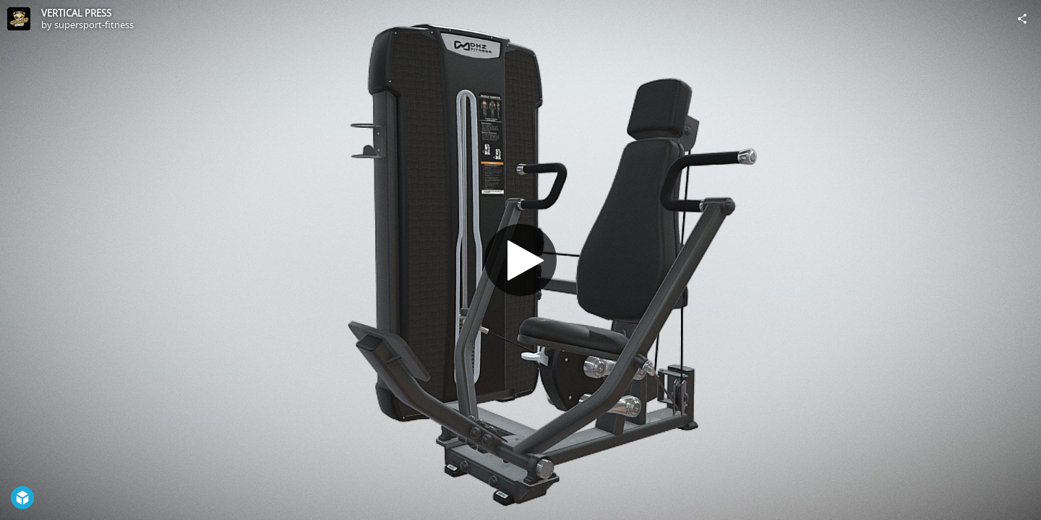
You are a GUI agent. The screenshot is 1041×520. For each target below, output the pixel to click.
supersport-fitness (94, 24)
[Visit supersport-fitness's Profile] (18, 18)
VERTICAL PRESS (76, 13)
